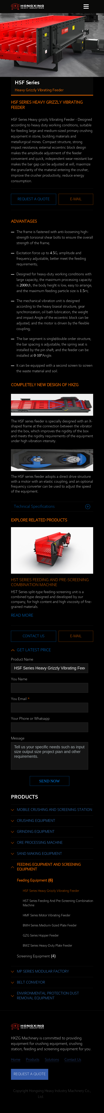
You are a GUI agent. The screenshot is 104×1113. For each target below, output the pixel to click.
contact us (33, 636)
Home (15, 1060)
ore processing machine (40, 843)
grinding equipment (36, 832)
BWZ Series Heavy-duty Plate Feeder (47, 945)
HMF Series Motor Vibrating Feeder (46, 915)
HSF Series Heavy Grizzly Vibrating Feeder (51, 891)
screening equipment (36, 956)
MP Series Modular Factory (43, 972)
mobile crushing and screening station (54, 810)
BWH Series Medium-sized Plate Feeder (50, 925)
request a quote (34, 199)
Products (32, 1060)
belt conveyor (31, 983)
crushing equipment (36, 821)
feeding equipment (35, 880)
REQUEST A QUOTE (30, 1074)
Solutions (52, 1060)
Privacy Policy (55, 1097)
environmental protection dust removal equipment (48, 996)
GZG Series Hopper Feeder (41, 935)
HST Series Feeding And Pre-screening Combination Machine (58, 903)
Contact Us (72, 1060)
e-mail (76, 199)
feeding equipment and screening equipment (49, 867)
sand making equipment (39, 854)
